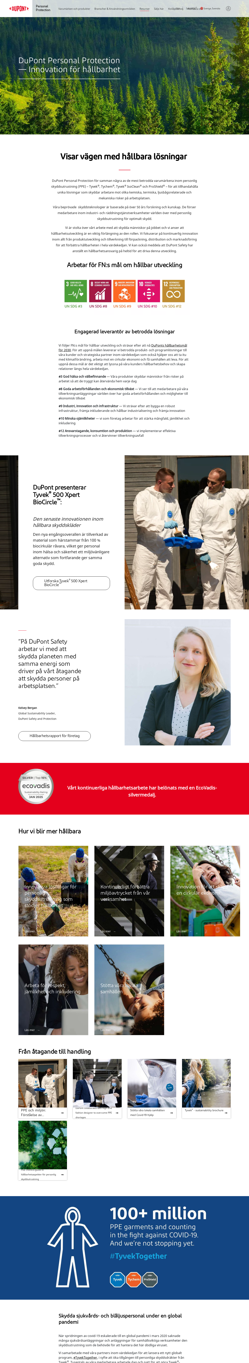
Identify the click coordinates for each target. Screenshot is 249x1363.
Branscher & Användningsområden (114, 9)
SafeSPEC (191, 9)
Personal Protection (43, 8)
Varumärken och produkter (74, 9)
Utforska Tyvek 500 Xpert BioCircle (65, 583)
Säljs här (159, 9)
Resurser (145, 9)
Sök (176, 9)
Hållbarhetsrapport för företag (54, 736)
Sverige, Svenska (212, 9)
